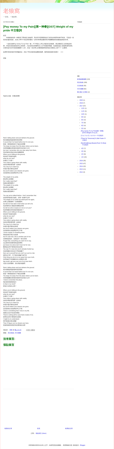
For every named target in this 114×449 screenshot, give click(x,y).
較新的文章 (8, 428)
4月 (82, 148)
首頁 (38, 428)
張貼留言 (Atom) (41, 433)
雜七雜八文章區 (82, 92)
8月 (82, 120)
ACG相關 (18, 333)
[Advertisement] (38, 407)
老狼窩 (11, 11)
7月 (82, 122)
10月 (83, 114)
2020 (81, 100)
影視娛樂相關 (81, 79)
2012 (81, 172)
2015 (81, 163)
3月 (82, 151)
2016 (81, 160)
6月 (82, 125)
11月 (83, 111)
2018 (81, 103)
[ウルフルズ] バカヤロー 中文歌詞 (92, 135)
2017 (81, 106)
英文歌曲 (11, 333)
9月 (82, 117)
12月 (83, 108)
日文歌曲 (80, 85)
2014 (81, 166)
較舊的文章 (69, 428)
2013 (81, 169)
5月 (82, 128)
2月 (82, 154)
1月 (82, 157)
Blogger (82, 445)
